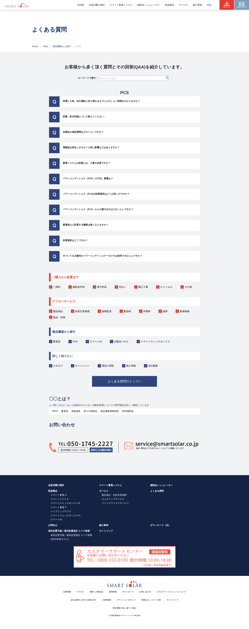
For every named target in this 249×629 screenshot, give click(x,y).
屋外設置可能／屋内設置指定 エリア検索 (69, 531)
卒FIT (55, 411)
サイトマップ (106, 531)
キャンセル (166, 286)
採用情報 (113, 591)
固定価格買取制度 (109, 411)
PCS (75, 341)
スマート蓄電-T (58, 507)
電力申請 (102, 286)
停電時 (146, 311)
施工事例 (197, 5)
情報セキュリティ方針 (151, 600)
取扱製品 (169, 5)
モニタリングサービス (113, 499)
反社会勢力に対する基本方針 (83, 600)
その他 (188, 286)
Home (35, 46)
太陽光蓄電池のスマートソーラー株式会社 (125, 615)
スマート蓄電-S (59, 494)
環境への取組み (96, 591)
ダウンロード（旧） (160, 525)
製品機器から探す (62, 46)
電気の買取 (108, 365)
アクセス (80, 591)
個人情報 (131, 365)
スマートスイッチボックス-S (65, 503)
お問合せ (52, 525)
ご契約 (56, 286)
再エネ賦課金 (90, 411)
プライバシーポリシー (126, 600)
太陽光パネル (121, 341)
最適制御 (184, 311)
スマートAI (96, 341)
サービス (183, 5)
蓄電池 (56, 341)
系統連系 (75, 411)
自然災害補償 (82, 311)
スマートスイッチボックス (155, 341)
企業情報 (67, 591)
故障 (165, 311)
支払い (122, 286)
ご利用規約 (106, 600)
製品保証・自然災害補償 (114, 494)
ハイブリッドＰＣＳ (61, 511)
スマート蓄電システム (121, 5)
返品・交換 (59, 317)
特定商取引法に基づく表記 (124, 608)
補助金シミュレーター (148, 5)
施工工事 (143, 286)
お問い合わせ (145, 591)
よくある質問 (157, 490)
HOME (80, 5)
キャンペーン (82, 365)
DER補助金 (128, 411)
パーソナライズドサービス (115, 503)
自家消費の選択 (97, 5)
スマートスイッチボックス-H (65, 515)
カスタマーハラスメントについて (171, 591)
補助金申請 (79, 286)
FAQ (209, 5)
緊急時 (127, 311)
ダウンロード (128, 591)
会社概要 (153, 365)
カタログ (58, 365)
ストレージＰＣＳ (60, 499)
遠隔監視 (107, 311)
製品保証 (58, 311)
